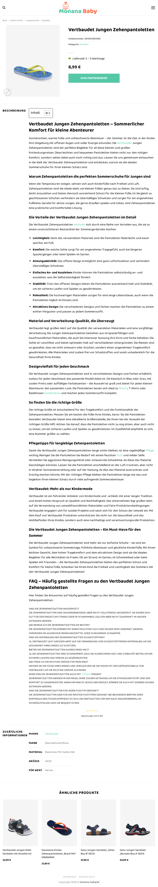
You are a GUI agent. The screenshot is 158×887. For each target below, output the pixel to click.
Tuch (120, 455)
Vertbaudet (124, 143)
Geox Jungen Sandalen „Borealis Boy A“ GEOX (133, 851)
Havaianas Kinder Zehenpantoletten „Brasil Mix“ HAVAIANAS (59, 853)
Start (5, 20)
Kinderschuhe (16, 20)
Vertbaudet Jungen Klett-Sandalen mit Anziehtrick (17, 851)
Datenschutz (87, 877)
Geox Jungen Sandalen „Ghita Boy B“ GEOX (97, 851)
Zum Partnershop (94, 78)
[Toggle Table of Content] (45, 113)
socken (85, 674)
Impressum (69, 877)
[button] (4, 7)
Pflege (150, 450)
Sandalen (46, 20)
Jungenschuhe (32, 20)
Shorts (123, 388)
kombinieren (52, 393)
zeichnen (79, 224)
